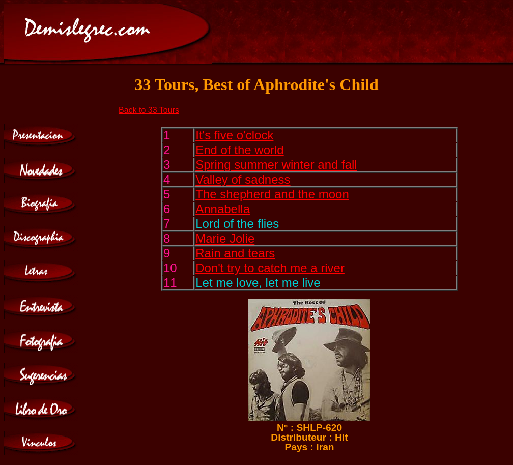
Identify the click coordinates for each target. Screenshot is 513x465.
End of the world (239, 150)
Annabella (222, 209)
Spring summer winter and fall (276, 164)
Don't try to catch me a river (270, 268)
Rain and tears (235, 253)
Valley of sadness (242, 179)
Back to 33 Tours (149, 110)
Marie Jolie (224, 238)
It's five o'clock (234, 135)
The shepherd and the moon (272, 194)
